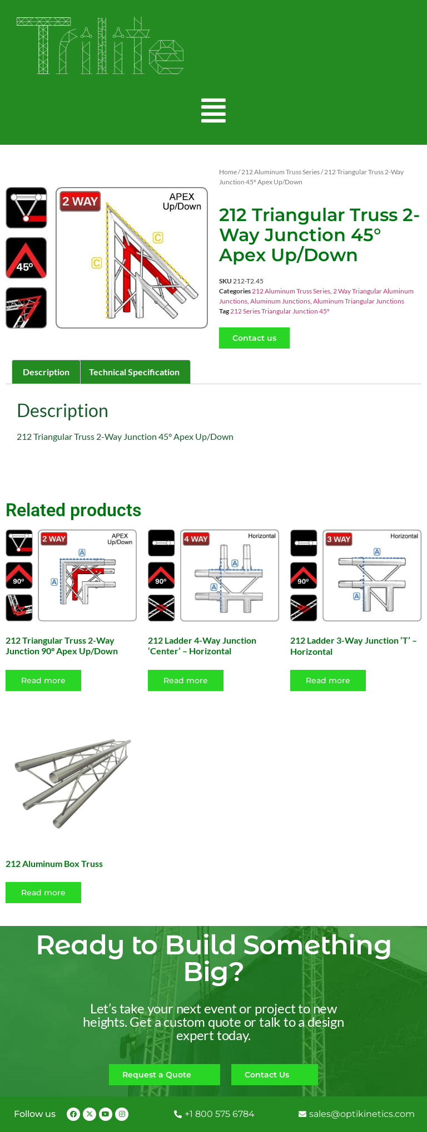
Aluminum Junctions (280, 301)
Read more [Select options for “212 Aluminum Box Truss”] (43, 893)
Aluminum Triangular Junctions (358, 301)
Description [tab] (46, 371)
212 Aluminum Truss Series (280, 172)
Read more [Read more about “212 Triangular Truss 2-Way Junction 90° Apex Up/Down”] (43, 680)
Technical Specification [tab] (134, 371)
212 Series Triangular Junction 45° (280, 311)
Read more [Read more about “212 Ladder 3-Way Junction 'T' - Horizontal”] (328, 680)
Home (228, 172)
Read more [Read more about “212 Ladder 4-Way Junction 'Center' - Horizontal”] (185, 680)
